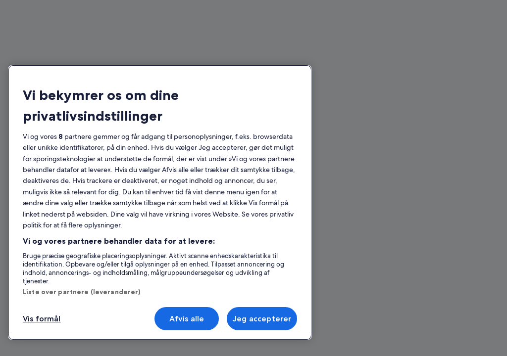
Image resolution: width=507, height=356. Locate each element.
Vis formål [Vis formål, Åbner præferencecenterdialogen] (42, 318)
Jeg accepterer (262, 318)
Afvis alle (186, 318)
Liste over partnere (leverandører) (81, 292)
